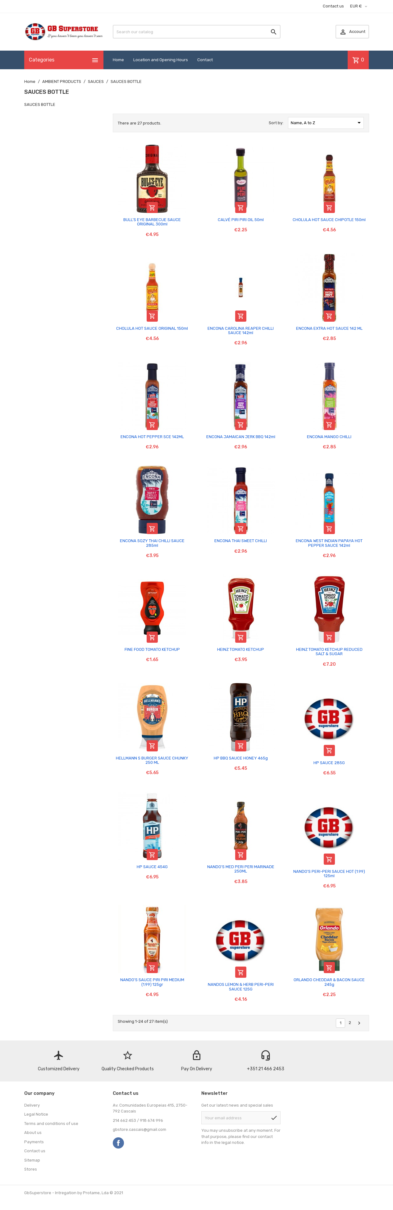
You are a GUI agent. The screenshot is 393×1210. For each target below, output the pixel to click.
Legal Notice (36, 1114)
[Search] (196, 31)
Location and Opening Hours (160, 59)
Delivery (32, 1105)
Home (118, 59)
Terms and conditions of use (51, 1123)
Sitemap (32, 1160)
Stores (30, 1169)
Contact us (333, 6)
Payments (34, 1142)
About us (33, 1132)
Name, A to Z (327, 122)
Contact (205, 59)
